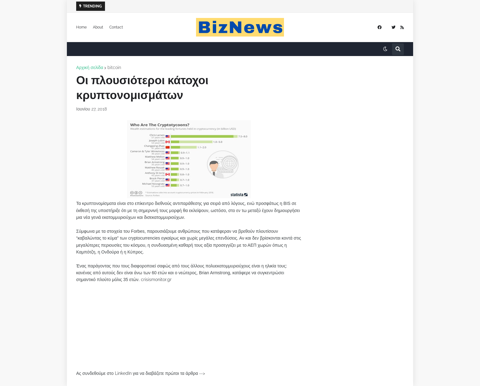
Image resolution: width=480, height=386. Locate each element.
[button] (385, 49)
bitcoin (114, 67)
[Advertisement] (189, 326)
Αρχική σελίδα (89, 67)
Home (81, 27)
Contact (116, 27)
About (98, 27)
